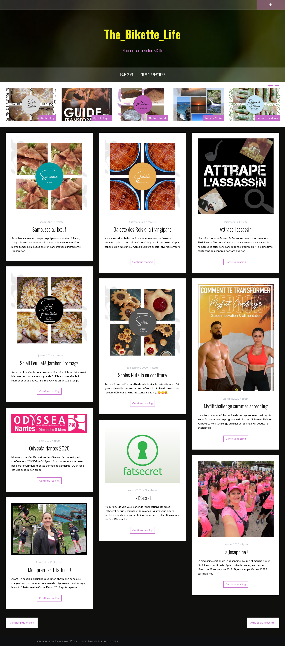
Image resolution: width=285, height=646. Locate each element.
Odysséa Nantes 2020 (49, 448)
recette (59, 221)
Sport (245, 398)
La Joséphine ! (235, 552)
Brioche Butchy (47, 118)
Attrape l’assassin (236, 229)
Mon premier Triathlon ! (49, 570)
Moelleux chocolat (157, 118)
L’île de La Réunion (213, 118)
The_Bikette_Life (142, 33)
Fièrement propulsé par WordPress (56, 640)
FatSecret (142, 498)
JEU (245, 221)
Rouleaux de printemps (267, 118)
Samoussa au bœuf (49, 229)
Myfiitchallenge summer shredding (236, 406)
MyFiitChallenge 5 (101, 118)
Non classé (151, 490)
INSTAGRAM (126, 74)
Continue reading (142, 261)
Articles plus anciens (22, 622)
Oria (90, 640)
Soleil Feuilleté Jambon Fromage (49, 363)
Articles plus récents (262, 622)
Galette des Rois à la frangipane (142, 229)
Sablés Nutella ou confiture (142, 375)
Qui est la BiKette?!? (153, 74)
